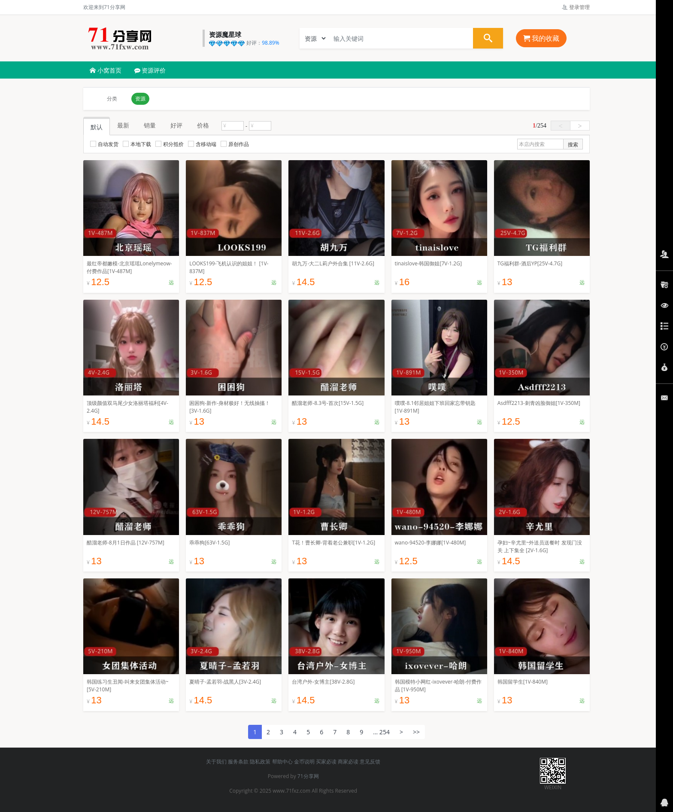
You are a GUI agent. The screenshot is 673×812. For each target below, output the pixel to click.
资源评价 (150, 70)
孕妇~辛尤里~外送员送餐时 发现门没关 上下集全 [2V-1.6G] (539, 546)
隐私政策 (260, 761)
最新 (123, 125)
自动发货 (104, 144)
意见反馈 (370, 761)
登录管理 (576, 7)
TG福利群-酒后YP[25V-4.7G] (529, 263)
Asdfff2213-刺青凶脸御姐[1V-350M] (538, 403)
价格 (203, 125)
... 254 (381, 732)
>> (416, 732)
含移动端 (202, 144)
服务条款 (238, 761)
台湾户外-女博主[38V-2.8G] (323, 681)
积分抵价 (169, 144)
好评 (176, 125)
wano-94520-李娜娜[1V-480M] (430, 542)
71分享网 (308, 776)
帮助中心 (282, 761)
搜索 (573, 144)
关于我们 (216, 761)
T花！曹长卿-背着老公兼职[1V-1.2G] (333, 542)
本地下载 (137, 144)
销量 (150, 125)
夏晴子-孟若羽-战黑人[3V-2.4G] (225, 681)
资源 (140, 98)
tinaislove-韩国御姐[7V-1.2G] (428, 263)
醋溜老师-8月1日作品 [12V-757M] (125, 542)
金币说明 (304, 761)
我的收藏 (541, 38)
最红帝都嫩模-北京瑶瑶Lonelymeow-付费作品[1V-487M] (129, 267)
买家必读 (326, 761)
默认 (97, 127)
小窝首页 (105, 70)
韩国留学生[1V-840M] (522, 681)
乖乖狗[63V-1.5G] (209, 542)
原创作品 (235, 144)
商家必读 (348, 761)
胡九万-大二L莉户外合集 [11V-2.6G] (333, 263)
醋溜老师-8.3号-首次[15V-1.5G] (328, 403)
